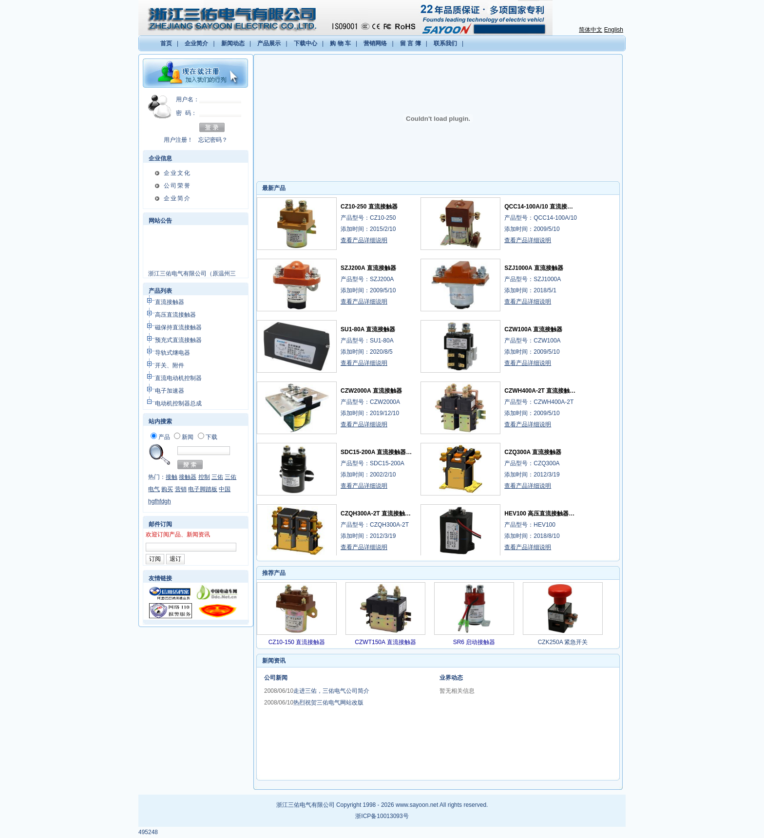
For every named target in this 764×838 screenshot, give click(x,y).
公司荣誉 (177, 185)
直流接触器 (169, 302)
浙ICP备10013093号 (381, 816)
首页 (166, 43)
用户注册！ (178, 139)
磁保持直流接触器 (178, 327)
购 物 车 (340, 43)
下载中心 (305, 43)
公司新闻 (275, 677)
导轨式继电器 (172, 352)
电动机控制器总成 (178, 403)
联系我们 (445, 43)
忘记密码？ (213, 139)
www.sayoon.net (417, 804)
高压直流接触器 (175, 314)
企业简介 (196, 43)
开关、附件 (169, 365)
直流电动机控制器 (178, 378)
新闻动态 (233, 43)
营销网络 (375, 43)
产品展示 (269, 43)
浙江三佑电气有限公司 (305, 804)
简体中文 (590, 29)
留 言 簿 (410, 43)
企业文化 (177, 173)
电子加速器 (169, 390)
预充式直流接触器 (178, 340)
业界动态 (451, 677)
